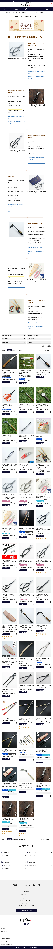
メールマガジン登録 (5, 935)
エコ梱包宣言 (5, 868)
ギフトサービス (31, 856)
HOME (3, 12)
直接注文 (47, 8)
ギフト (36, 8)
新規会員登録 (5, 859)
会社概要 (3, 928)
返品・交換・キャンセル (7, 856)
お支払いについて (6, 852)
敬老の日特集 (25, 12)
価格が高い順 (22, 350)
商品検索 (16, 8)
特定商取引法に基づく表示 (6, 938)
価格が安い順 (15, 350)
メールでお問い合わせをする (26, 910)
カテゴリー (6, 8)
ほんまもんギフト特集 (16, 12)
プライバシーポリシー (5, 941)
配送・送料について (32, 852)
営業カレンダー (31, 865)
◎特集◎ (8, 12)
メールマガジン (31, 859)
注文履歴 (26, 8)
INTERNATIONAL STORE (7, 944)
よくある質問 (5, 862)
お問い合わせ (31, 862)
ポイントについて (6, 865)
